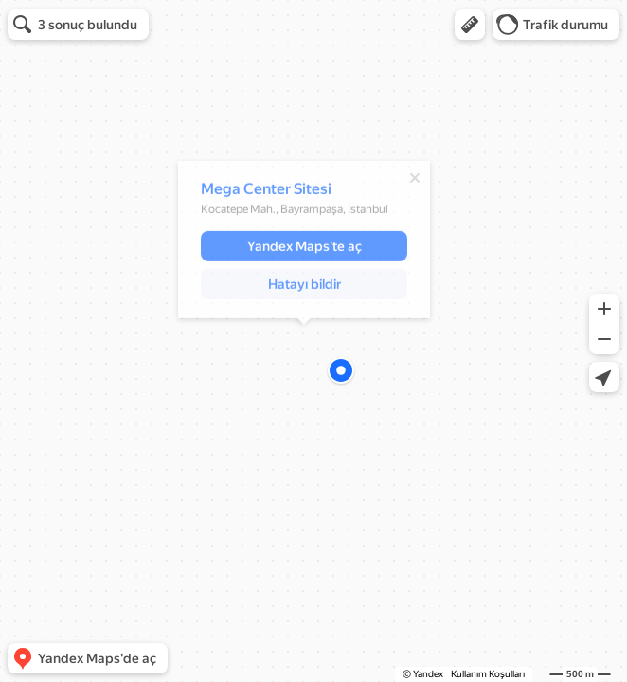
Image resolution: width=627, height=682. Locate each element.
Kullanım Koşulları (488, 674)
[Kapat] (414, 180)
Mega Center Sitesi (266, 192)
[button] (470, 24)
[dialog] (304, 242)
